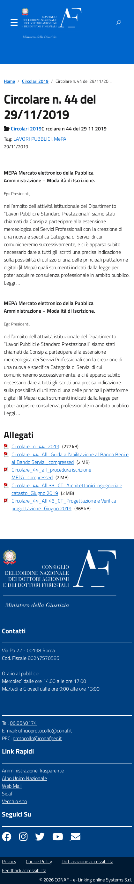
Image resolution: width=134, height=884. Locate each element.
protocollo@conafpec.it (37, 738)
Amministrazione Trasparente (33, 770)
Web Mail (12, 786)
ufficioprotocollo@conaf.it (45, 730)
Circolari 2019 (35, 81)
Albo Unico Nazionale (24, 778)
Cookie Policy (39, 861)
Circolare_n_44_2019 (35, 446)
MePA (60, 139)
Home (9, 81)
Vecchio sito (14, 801)
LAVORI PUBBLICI (32, 139)
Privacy (9, 861)
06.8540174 (23, 723)
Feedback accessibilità (24, 870)
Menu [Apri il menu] (14, 24)
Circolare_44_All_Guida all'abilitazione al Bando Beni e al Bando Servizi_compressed (70, 458)
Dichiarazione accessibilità (87, 861)
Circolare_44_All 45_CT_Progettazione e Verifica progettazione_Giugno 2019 (63, 504)
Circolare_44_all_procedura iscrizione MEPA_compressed (51, 473)
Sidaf (7, 793)
